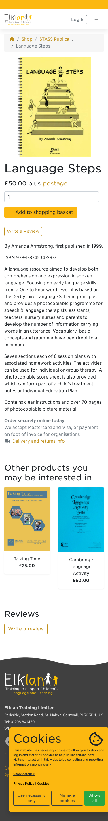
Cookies (43, 783)
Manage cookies (67, 798)
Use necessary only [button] (32, 798)
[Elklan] (18, 19)
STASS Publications (59, 39)
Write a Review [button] (23, 231)
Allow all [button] (95, 798)
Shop (27, 39)
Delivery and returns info (38, 441)
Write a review (26, 629)
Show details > (24, 774)
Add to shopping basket (40, 212)
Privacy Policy (23, 783)
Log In (77, 19)
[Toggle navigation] (96, 19)
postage (55, 183)
